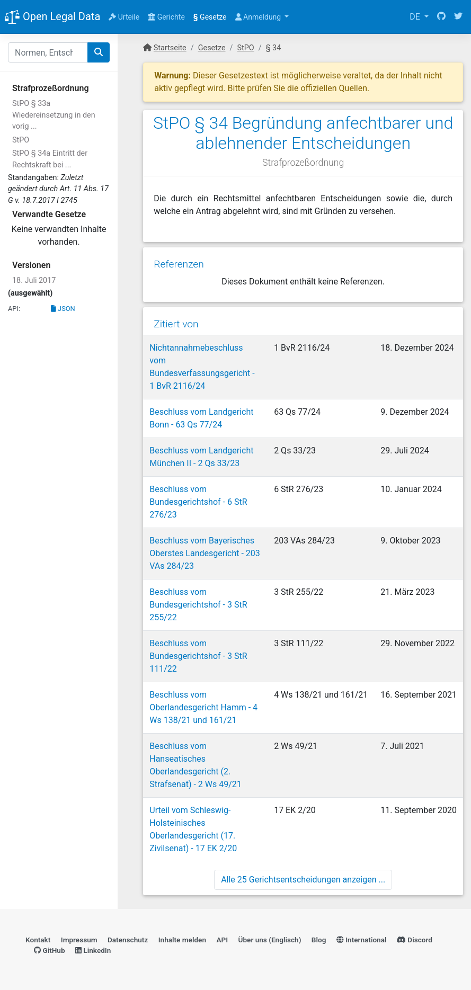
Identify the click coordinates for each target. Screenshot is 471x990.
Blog (319, 939)
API (222, 939)
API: (14, 309)
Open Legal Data (52, 17)
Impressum (79, 939)
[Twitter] (458, 17)
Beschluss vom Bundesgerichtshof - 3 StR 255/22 (198, 604)
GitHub (49, 950)
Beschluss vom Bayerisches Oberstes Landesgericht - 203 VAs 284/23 (204, 553)
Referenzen (179, 264)
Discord (414, 939)
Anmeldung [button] (259, 17)
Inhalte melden (182, 939)
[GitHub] (441, 17)
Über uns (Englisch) (269, 939)
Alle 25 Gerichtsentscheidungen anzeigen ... (303, 880)
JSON (63, 309)
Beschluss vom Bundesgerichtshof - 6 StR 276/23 (198, 502)
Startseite (170, 47)
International (361, 939)
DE (416, 17)
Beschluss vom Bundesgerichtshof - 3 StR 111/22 (198, 656)
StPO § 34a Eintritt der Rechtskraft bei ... (49, 159)
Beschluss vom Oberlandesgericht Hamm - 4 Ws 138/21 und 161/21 (203, 707)
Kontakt (37, 939)
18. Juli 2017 (34, 280)
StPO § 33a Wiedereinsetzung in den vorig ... (53, 115)
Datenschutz (128, 939)
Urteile (124, 17)
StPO (20, 140)
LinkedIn (93, 950)
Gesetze (210, 17)
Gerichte (166, 17)
